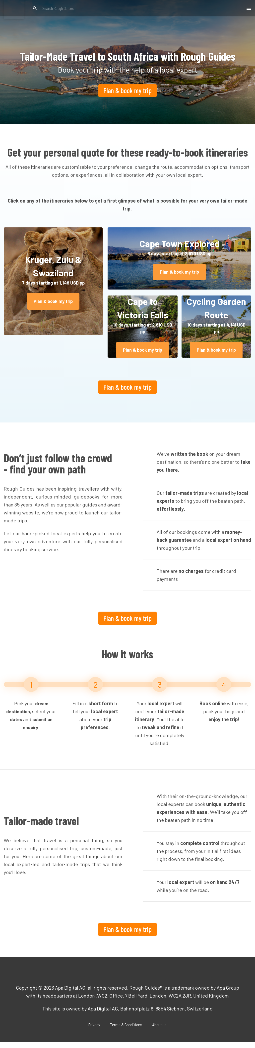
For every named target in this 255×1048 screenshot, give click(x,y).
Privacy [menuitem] (94, 1031)
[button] (249, 8)
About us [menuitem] (159, 1031)
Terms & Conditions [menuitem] (126, 1031)
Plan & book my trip (127, 90)
